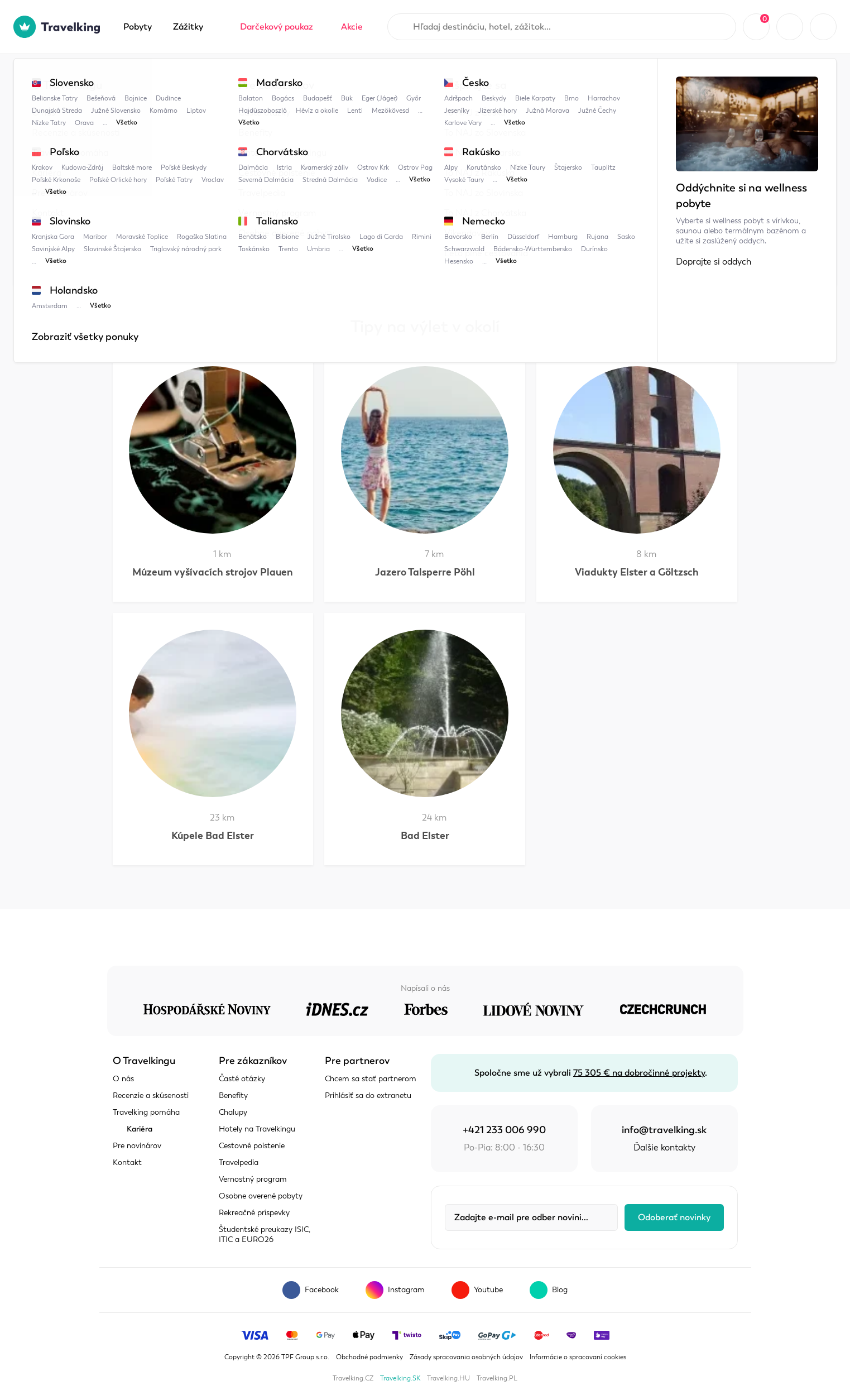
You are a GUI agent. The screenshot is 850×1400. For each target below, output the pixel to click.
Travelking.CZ (353, 1378)
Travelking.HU (448, 1378)
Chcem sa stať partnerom (370, 1078)
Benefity (233, 1095)
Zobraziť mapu (142, 222)
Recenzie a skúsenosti (151, 1095)
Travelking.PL (497, 1378)
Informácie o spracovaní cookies (578, 1357)
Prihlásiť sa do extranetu (368, 1095)
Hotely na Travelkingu (257, 1129)
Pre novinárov (137, 1145)
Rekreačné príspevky (254, 1212)
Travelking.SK (400, 1378)
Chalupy (233, 1112)
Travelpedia (169, 76)
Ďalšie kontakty (664, 1147)
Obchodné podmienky (369, 1357)
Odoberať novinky (674, 1217)
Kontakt (127, 1162)
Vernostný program (253, 1179)
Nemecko (230, 76)
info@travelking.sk (664, 1130)
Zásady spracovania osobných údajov (466, 1357)
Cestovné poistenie (252, 1145)
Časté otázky (242, 1078)
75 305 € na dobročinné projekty (639, 1072)
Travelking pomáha (146, 1112)
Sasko (282, 76)
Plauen (330, 76)
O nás (123, 1078)
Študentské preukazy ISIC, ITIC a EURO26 (264, 1234)
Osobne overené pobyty (260, 1196)
